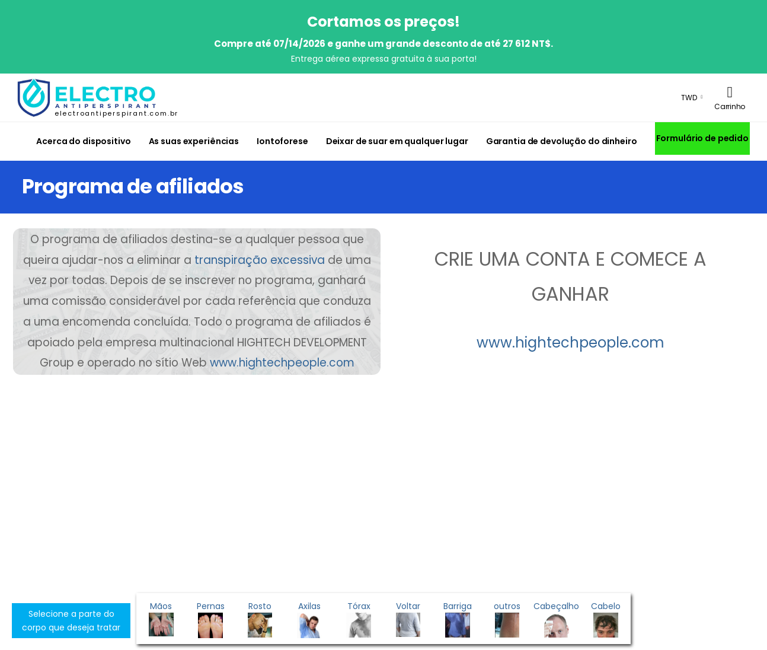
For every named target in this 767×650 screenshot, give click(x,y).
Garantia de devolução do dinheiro (561, 141)
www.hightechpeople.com (282, 363)
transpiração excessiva (259, 260)
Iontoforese (282, 141)
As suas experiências (194, 141)
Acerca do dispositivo (83, 141)
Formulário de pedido (702, 138)
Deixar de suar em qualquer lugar (397, 141)
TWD (689, 98)
